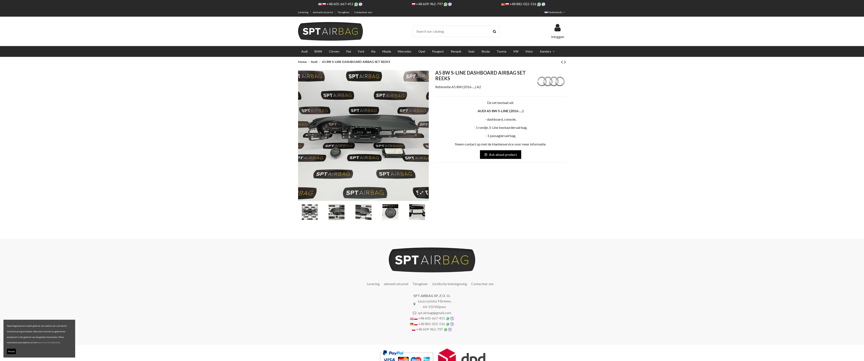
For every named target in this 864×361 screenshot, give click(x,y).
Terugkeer (344, 12)
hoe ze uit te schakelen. (49, 342)
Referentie (443, 87)
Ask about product (500, 154)
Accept (11, 351)
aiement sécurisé (323, 12)
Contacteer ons (363, 12)
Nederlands (555, 12)
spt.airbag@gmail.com (434, 313)
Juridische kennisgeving (449, 284)
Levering (303, 12)
